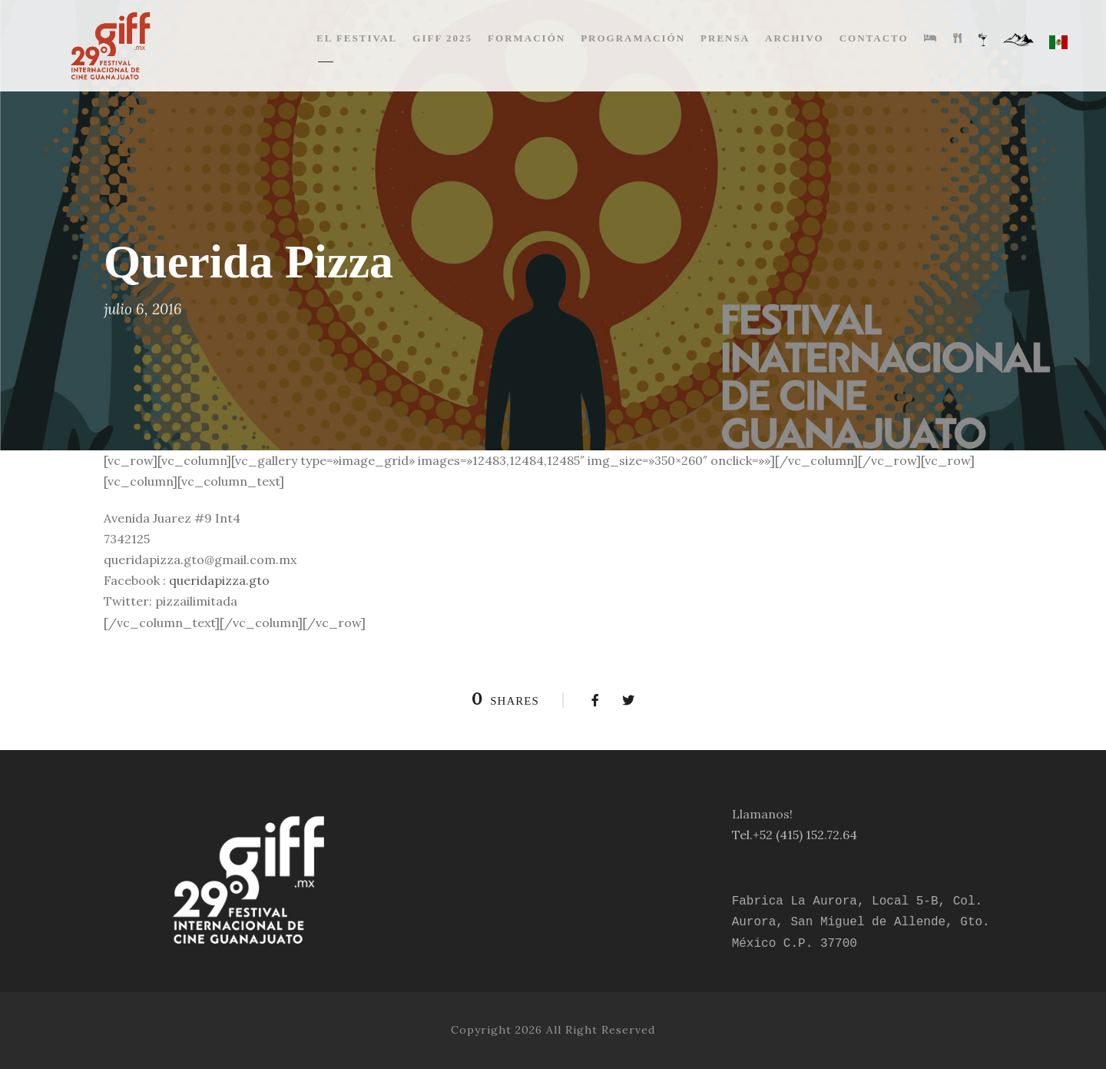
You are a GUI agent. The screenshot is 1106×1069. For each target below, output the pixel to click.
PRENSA (725, 38)
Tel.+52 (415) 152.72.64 (794, 834)
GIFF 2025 (442, 38)
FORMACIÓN (526, 38)
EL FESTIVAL (356, 38)
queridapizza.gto (219, 580)
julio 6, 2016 (143, 309)
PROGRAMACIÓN (633, 38)
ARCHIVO (794, 38)
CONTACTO (874, 38)
